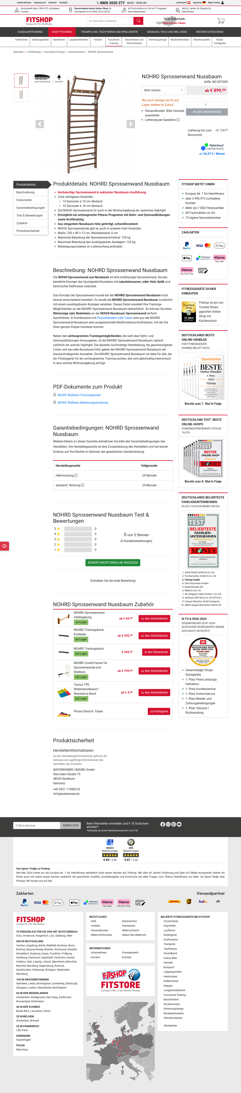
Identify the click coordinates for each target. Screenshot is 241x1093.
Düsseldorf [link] (22, 953)
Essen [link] (45, 953)
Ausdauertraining (30, 34)
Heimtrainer (170, 976)
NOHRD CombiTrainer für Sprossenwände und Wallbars (90, 670)
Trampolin (169, 944)
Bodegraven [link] (38, 997)
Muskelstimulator (174, 1013)
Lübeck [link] (47, 961)
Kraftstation (171, 939)
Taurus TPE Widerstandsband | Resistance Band (86, 691)
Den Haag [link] (52, 997)
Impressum (40, 2)
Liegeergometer (173, 971)
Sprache (199, 2)
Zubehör (21, 226)
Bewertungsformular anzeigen (113, 565)
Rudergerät (170, 935)
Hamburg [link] (21, 957)
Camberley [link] (58, 983)
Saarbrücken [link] (23, 969)
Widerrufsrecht (130, 930)
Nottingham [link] (60, 987)
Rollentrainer (171, 981)
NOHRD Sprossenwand (100, 54)
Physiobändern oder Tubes (114, 320)
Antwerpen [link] (22, 1020)
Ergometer (170, 925)
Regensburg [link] (46, 965)
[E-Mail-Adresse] (36, 825)
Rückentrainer (172, 1004)
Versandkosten (99, 930)
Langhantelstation (174, 990)
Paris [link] (25, 1030)
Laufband (169, 930)
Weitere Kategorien (209, 34)
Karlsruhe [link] (59, 957)
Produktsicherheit (28, 234)
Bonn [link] (71, 945)
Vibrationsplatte (173, 1018)
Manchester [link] (44, 987)
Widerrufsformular (101, 935)
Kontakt (63, 2)
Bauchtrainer (171, 999)
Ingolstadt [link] (47, 957)
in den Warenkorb (207, 114)
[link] (186, 248)
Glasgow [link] (21, 987)
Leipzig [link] (37, 961)
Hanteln (168, 962)
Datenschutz (129, 921)
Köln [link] (29, 961)
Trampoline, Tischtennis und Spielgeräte (109, 34)
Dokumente (24, 203)
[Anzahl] (207, 107)
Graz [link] (19, 935)
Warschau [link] (22, 1049)
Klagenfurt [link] (42, 935)
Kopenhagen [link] (23, 1039)
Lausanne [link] (36, 1011)
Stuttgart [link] (50, 969)
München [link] (71, 961)
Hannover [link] (34, 957)
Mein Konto (216, 2)
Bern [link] (26, 1011)
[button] (40, 126)
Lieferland (183, 2)
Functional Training (54, 54)
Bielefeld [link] (51, 945)
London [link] (32, 987)
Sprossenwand (76, 54)
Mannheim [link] (58, 961)
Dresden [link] (72, 949)
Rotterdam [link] (37, 1001)
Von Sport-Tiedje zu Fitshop (33, 868)
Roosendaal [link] (23, 1001)
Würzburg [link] (22, 974)
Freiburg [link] (67, 953)
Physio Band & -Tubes (88, 714)
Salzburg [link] (60, 935)
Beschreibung (25, 195)
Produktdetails (26, 187)
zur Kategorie (159, 714)
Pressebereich (130, 952)
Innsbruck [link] (29, 935)
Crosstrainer (171, 921)
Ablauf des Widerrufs (134, 935)
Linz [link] (51, 935)
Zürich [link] (46, 1011)
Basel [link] (19, 1011)
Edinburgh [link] (71, 983)
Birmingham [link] (44, 983)
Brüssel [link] (34, 1020)
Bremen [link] (48, 949)
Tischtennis (170, 948)
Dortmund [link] (60, 949)
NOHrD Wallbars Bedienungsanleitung (80, 405)
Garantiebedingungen (30, 210)
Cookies (95, 925)
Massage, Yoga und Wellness (167, 34)
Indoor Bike (170, 958)
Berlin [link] (42, 945)
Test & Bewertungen (29, 218)
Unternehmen (24, 2)
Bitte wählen (152, 93)
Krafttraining (62, 34)
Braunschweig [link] (34, 949)
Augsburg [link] (32, 945)
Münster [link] (21, 965)
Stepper (168, 985)
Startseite (18, 54)
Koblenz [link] (21, 961)
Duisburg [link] (35, 953)
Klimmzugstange (173, 1008)
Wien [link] (69, 935)
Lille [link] (18, 1030)
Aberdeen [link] (21, 983)
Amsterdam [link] (23, 997)
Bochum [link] (62, 945)
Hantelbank (170, 953)
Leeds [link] (31, 983)
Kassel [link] (70, 957)
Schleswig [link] (38, 969)
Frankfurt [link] (55, 953)
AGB (93, 921)
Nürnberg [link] (32, 965)
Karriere (52, 2)
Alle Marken (170, 1025)
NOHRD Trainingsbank (89, 651)
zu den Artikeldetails (154, 621)
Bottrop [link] (20, 949)
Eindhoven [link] (65, 997)
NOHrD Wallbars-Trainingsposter (77, 398)
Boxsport (169, 967)
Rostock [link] (59, 965)
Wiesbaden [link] (63, 969)
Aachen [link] (20, 945)
